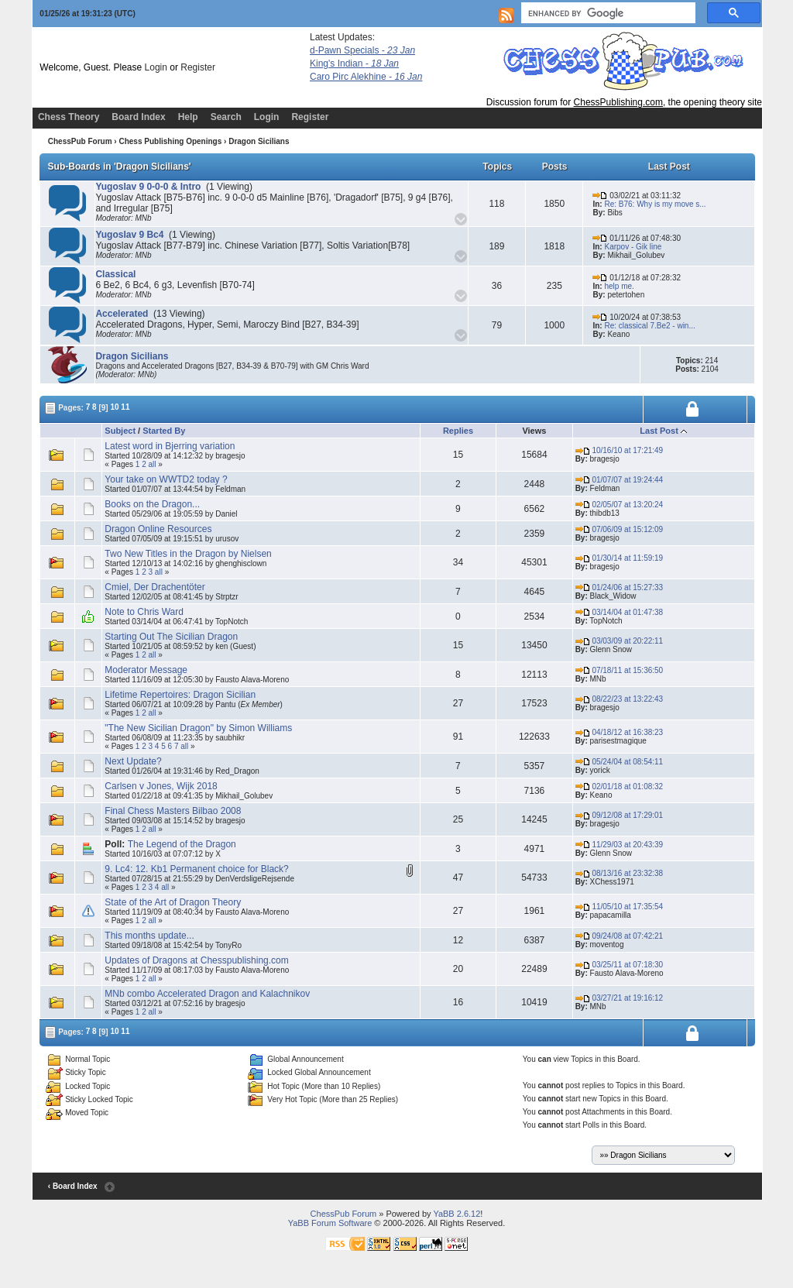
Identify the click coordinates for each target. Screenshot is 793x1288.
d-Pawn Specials (362, 50)
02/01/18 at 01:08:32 (619, 786)
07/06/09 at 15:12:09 (619, 529)
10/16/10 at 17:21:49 (619, 450)
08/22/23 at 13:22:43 (619, 699)
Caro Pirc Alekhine (366, 76)
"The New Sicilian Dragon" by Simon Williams (198, 728)
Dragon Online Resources (158, 529)
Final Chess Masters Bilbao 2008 (173, 810)
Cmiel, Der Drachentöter (154, 587)
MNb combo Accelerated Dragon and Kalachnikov (207, 993)
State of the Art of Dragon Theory (173, 902)
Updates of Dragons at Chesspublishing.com (196, 960)
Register (197, 67)
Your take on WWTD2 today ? (166, 479)
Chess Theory (68, 117)
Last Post (659, 430)
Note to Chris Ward (144, 611)
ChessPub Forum (80, 141)
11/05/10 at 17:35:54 (619, 906)
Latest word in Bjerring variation (170, 446)
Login (156, 67)
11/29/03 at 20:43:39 (619, 844)
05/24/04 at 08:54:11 (619, 761)
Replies (458, 430)
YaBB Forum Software (330, 1223)
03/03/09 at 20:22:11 (619, 641)
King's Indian (354, 63)
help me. (618, 286)
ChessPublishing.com (618, 102)
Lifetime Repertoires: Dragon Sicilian (180, 694)
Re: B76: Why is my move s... (654, 204)
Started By (163, 430)
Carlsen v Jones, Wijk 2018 (161, 786)
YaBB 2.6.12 (456, 1213)
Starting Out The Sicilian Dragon (171, 636)
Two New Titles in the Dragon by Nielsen (188, 553)
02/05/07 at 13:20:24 (619, 504)
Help (188, 117)
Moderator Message (146, 670)
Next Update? (133, 761)
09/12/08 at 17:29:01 (619, 815)
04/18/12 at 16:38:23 (619, 732)
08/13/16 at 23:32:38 (619, 873)
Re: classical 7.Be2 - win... (649, 325)
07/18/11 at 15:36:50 (619, 670)
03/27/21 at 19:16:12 (619, 998)
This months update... (149, 935)
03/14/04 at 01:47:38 (619, 612)
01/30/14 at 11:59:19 (619, 558)
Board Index (138, 117)
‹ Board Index (73, 1186)
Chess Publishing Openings (169, 141)
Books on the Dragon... (152, 504)
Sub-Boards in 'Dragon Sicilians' (119, 166)
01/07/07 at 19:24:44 (619, 480)
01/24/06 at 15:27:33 (619, 587)
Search (226, 117)
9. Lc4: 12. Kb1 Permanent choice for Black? (196, 869)
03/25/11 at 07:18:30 (619, 964)
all (152, 464)
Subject (120, 430)
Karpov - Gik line (632, 246)
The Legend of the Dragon (182, 844)
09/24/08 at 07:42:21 (619, 936)
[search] (606, 13)
